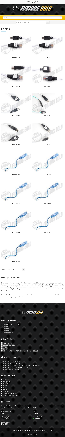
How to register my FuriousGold (12, 361)
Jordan (4, 385)
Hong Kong (6, 382)
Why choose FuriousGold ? (10, 369)
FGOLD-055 (16, 145)
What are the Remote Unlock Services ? (15, 367)
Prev (9, 269)
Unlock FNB (6, 327)
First (3, 269)
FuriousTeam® (47, 430)
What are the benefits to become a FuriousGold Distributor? (21, 365)
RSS (36, 434)
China (4, 380)
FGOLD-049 (16, 57)
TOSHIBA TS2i (7, 343)
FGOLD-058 (47, 174)
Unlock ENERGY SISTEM (10, 325)
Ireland (4, 384)
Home (30, 434)
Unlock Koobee (7, 333)
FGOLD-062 (47, 233)
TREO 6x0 (5, 347)
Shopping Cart (32, 2)
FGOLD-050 (47, 57)
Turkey (4, 391)
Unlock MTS (6, 329)
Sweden (4, 389)
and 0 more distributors (9, 395)
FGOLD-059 (16, 203)
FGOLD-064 (16, 262)
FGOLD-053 (16, 116)
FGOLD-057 (16, 174)
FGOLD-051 (16, 86)
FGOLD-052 (47, 86)
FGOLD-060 (47, 203)
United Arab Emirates (9, 393)
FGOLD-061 (16, 233)
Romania (5, 387)
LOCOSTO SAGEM (8, 345)
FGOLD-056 (47, 145)
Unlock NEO (6, 331)
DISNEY (4, 349)
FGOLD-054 (47, 116)
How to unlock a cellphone (10, 363)
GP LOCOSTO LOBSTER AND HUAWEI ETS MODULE (19, 351)
